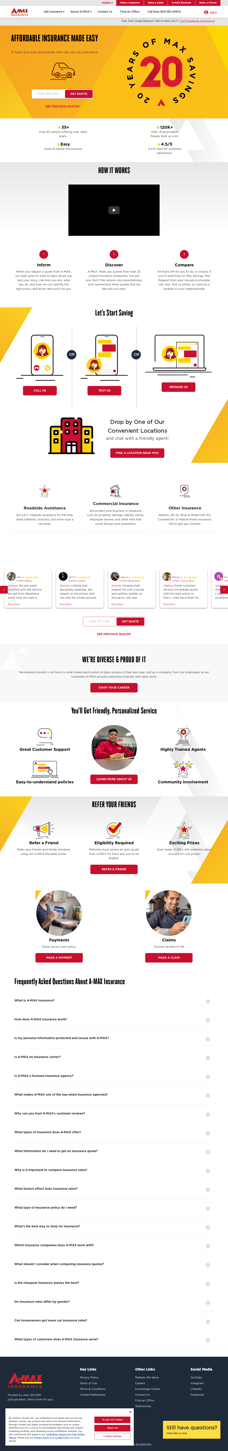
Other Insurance (185, 508)
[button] (4, 590)
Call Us (41, 390)
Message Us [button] (178, 387)
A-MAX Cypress (76, 581)
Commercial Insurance (116, 504)
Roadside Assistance (45, 508)
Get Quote (78, 94)
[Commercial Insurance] (115, 491)
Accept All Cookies (112, 1420)
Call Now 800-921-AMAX (164, 11)
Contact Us (104, 11)
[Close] (130, 1412)
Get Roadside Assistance (209, 21)
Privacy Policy (41, 1438)
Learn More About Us (114, 779)
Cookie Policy (62, 1438)
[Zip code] (48, 94)
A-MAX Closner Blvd (183, 581)
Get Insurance (53, 11)
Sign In (213, 12)
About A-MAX (79, 11)
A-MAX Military (24, 581)
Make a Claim (169, 957)
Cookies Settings (112, 1436)
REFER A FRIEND (114, 869)
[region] (69, 1427)
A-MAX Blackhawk (130, 581)
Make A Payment (59, 957)
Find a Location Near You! (137, 453)
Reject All (112, 1428)
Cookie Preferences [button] (92, 1394)
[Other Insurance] (185, 491)
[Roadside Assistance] (44, 491)
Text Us (104, 390)
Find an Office (129, 11)
